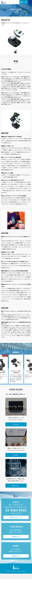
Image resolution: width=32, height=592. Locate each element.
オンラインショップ (22, 2)
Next (30, 382)
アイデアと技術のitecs (3, 2)
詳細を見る (15, 498)
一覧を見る (15, 437)
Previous (1, 382)
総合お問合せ (26, 2)
